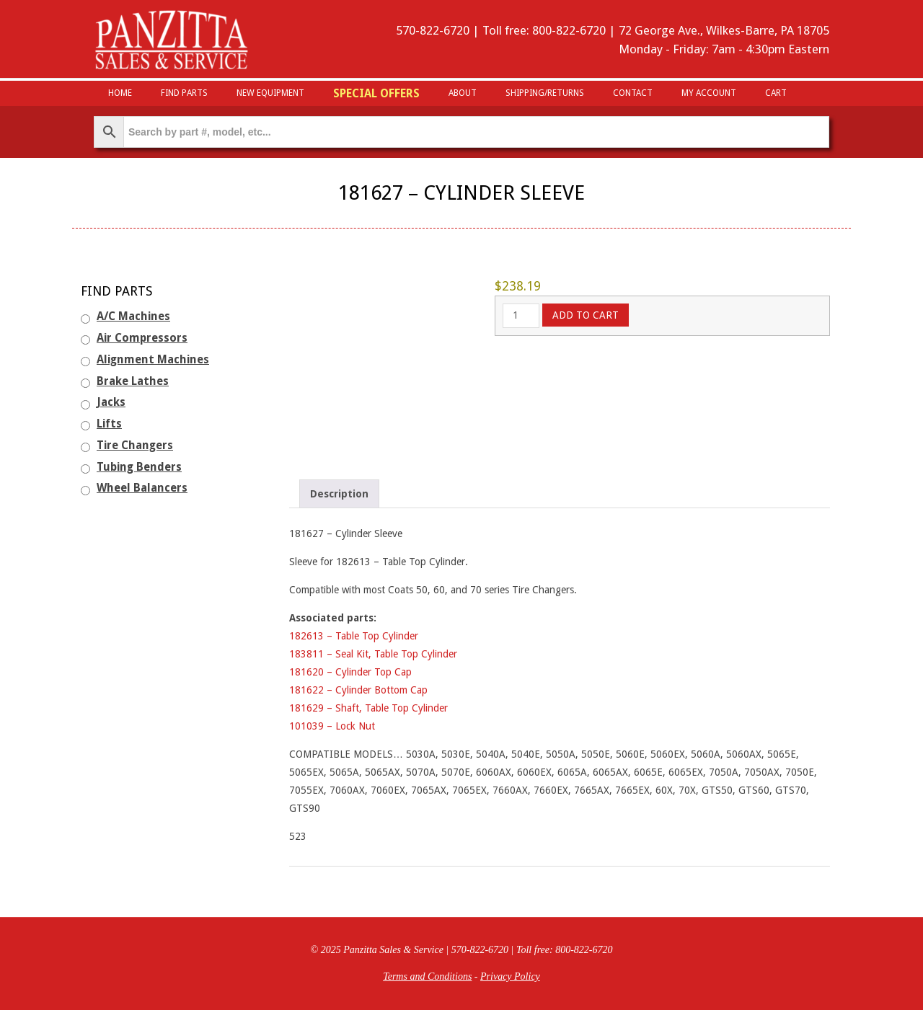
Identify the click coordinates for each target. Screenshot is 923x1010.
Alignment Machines (153, 359)
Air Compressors (142, 338)
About (463, 93)
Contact (633, 93)
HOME (120, 93)
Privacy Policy (510, 976)
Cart (776, 93)
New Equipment (270, 93)
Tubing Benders (139, 467)
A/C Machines (133, 316)
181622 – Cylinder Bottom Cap (358, 690)
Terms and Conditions (427, 976)
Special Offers (376, 93)
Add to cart (585, 315)
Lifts (109, 423)
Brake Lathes (133, 381)
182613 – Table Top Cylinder (353, 636)
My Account (708, 93)
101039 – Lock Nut (332, 726)
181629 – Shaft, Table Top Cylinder (368, 708)
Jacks (111, 402)
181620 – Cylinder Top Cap (350, 672)
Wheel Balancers (142, 488)
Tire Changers (135, 445)
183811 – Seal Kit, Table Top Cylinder (373, 654)
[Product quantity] (521, 316)
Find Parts (184, 93)
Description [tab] (339, 494)
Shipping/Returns (544, 93)
